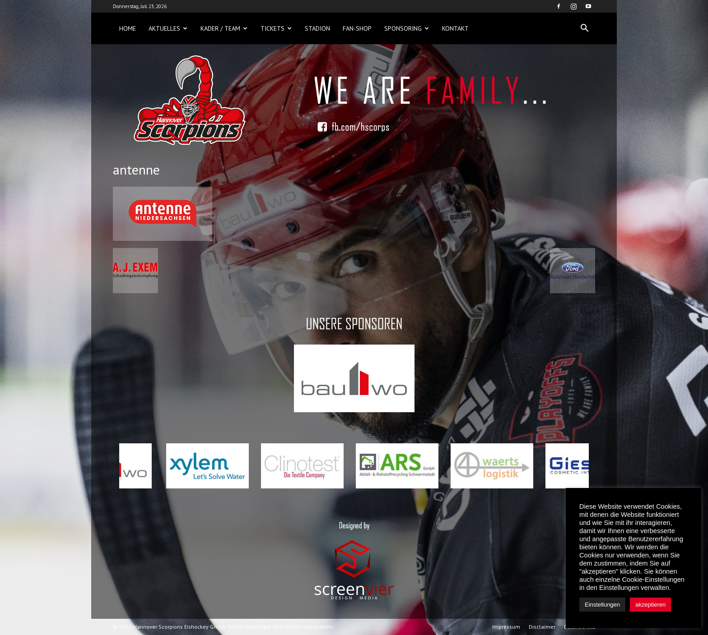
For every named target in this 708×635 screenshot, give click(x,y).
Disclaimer (542, 626)
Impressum (506, 626)
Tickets (276, 28)
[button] (584, 28)
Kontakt (455, 28)
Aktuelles (168, 28)
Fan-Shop (357, 28)
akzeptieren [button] (650, 604)
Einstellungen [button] (602, 604)
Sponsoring (406, 28)
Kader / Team (223, 28)
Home (127, 28)
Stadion (317, 28)
